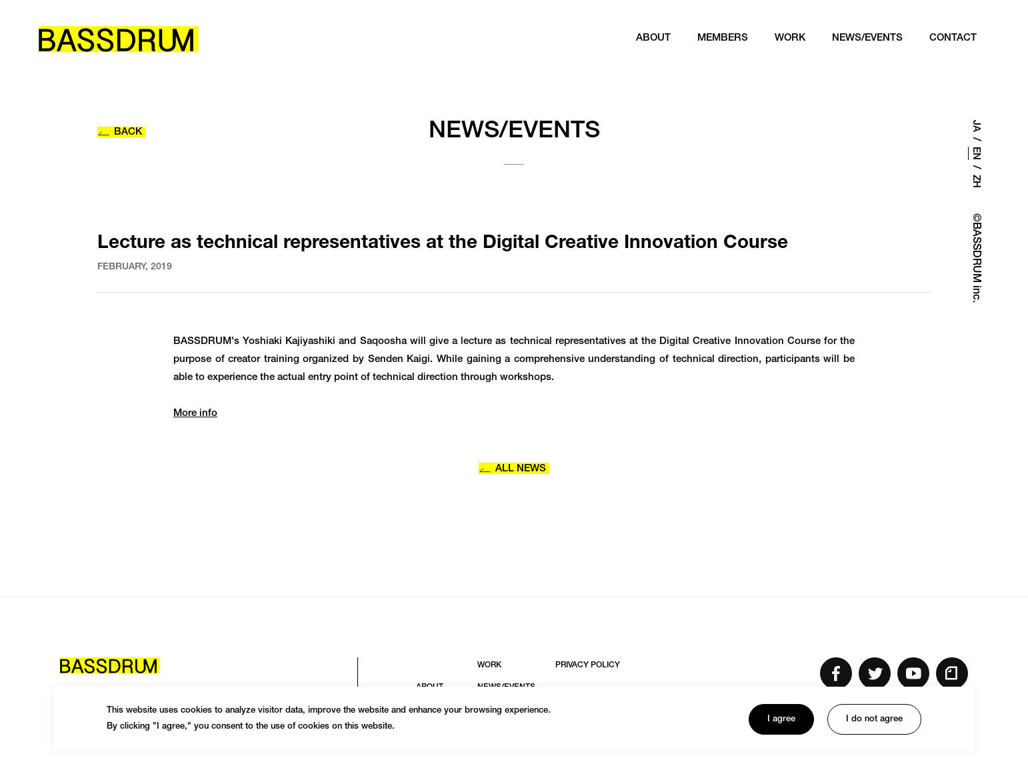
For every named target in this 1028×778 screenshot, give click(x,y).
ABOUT (651, 40)
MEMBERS (720, 40)
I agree (781, 719)
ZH (976, 181)
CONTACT (951, 40)
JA (976, 126)
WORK (788, 40)
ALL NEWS (512, 469)
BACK (119, 132)
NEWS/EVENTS (865, 40)
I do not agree (874, 719)
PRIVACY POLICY (587, 665)
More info (195, 414)
